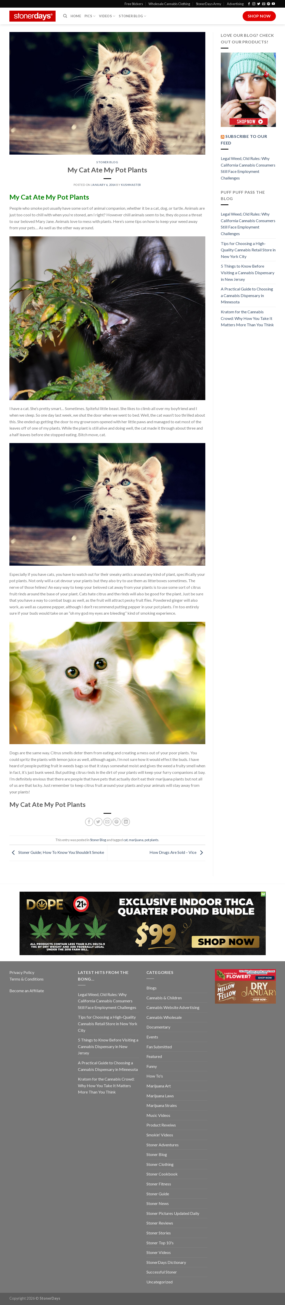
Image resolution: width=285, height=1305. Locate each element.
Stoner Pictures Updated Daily (172, 1213)
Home (76, 16)
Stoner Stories (158, 1232)
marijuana (136, 840)
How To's (154, 1075)
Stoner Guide (157, 1193)
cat (125, 840)
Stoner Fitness (158, 1183)
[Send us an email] (263, 4)
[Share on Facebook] (89, 822)
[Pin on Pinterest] (116, 822)
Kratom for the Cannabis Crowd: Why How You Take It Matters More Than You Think (247, 318)
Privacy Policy (21, 972)
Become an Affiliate (26, 990)
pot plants (151, 840)
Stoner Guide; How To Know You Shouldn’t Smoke (56, 852)
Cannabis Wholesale (164, 1017)
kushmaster (131, 184)
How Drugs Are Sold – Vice (177, 852)
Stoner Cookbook (162, 1173)
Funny (151, 1066)
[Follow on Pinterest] (268, 4)
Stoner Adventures (162, 1144)
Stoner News (157, 1203)
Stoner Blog (132, 16)
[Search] (65, 16)
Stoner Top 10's (160, 1242)
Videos (107, 16)
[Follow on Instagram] (253, 4)
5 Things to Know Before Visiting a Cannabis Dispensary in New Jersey (247, 272)
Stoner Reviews (159, 1222)
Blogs (151, 987)
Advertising (235, 4)
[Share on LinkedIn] (126, 822)
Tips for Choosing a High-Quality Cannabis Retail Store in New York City (248, 250)
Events (152, 1036)
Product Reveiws (161, 1124)
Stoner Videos (158, 1252)
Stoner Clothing (160, 1164)
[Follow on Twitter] (258, 4)
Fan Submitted (159, 1046)
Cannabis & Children (164, 997)
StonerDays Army (208, 4)
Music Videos (158, 1115)
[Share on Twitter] (98, 822)
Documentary (158, 1026)
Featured (154, 1056)
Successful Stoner (161, 1271)
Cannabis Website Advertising (172, 1007)
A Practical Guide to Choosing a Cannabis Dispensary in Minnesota (247, 295)
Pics (90, 16)
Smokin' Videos (159, 1134)
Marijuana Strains (161, 1105)
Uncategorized (159, 1281)
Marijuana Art (158, 1085)
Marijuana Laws (160, 1095)
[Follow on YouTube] (273, 4)
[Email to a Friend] (107, 822)
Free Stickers (134, 4)
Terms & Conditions (26, 978)
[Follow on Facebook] (248, 4)
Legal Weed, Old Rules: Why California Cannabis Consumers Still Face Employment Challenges (248, 168)
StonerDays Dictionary (166, 1262)
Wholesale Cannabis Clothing (169, 4)
